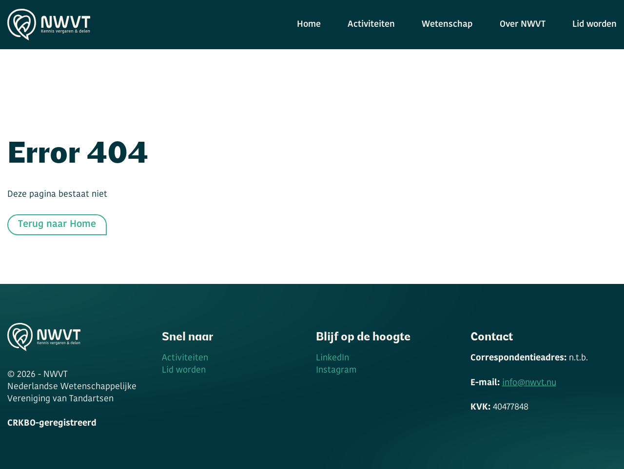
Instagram (336, 370)
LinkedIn (332, 358)
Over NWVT (523, 24)
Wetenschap (447, 24)
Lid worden (594, 24)
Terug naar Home (57, 224)
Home (309, 24)
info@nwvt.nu (529, 383)
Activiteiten (371, 24)
